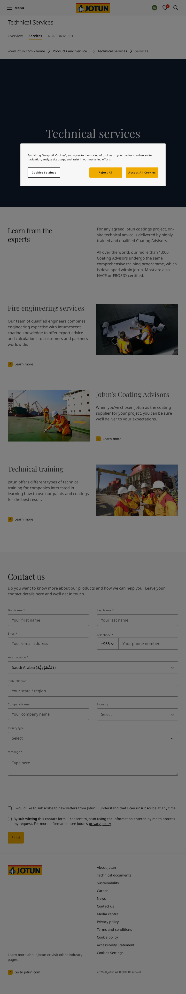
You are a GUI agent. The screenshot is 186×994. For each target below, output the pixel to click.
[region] (93, 164)
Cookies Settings (44, 172)
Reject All (106, 172)
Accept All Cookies (141, 172)
